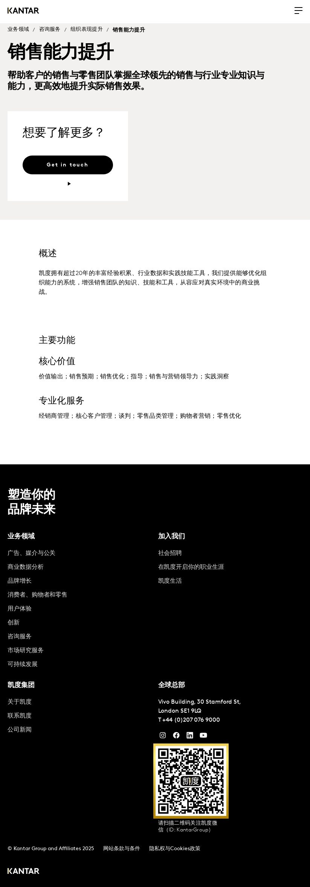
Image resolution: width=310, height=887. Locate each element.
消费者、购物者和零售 (37, 595)
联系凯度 (20, 716)
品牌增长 (20, 581)
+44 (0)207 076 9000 (191, 720)
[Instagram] (162, 737)
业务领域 (18, 29)
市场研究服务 (26, 651)
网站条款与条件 (121, 849)
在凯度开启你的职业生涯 (191, 567)
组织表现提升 (86, 29)
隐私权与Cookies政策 (174, 849)
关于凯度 (20, 702)
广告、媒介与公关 (31, 553)
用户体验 (20, 609)
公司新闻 (20, 730)
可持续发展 (23, 665)
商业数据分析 (26, 567)
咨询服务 (50, 29)
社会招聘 (170, 553)
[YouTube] (189, 737)
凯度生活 (170, 581)
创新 (14, 623)
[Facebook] (176, 737)
